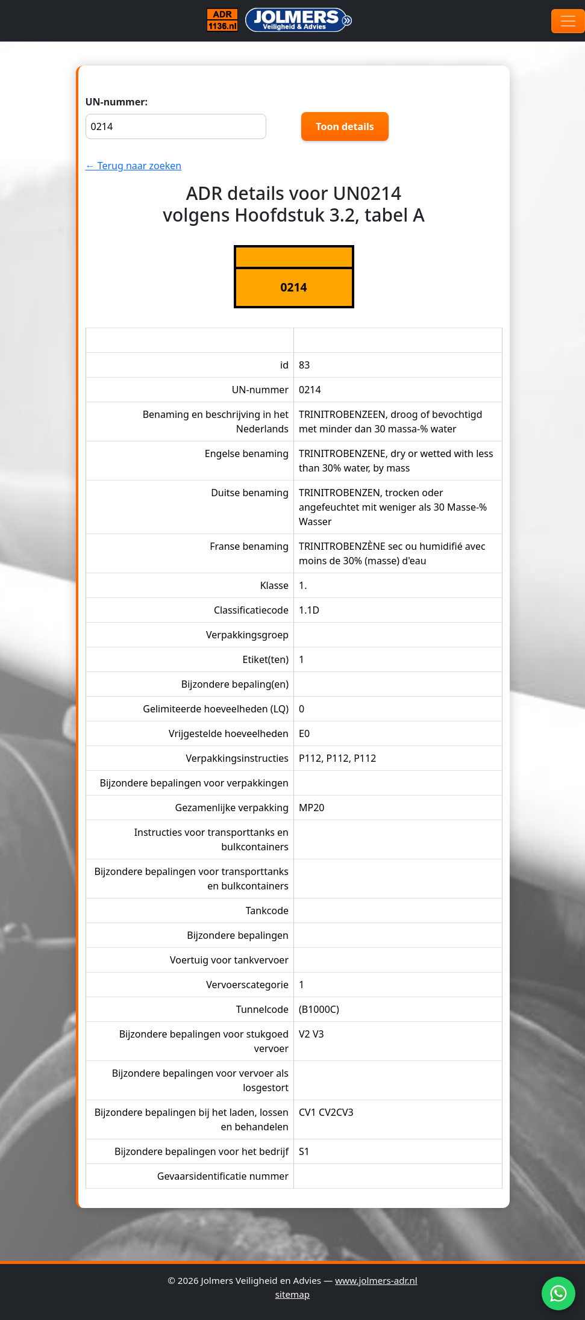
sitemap (292, 1294)
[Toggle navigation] (568, 21)
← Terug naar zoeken (134, 165)
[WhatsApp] (558, 1293)
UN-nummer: (176, 117)
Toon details (345, 126)
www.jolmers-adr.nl (376, 1280)
